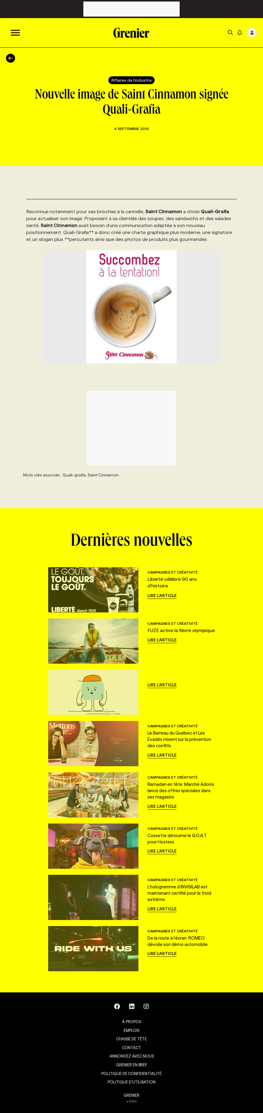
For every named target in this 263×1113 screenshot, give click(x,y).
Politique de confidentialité (131, 1073)
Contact (131, 1047)
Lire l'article (162, 595)
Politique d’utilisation (132, 1082)
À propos (131, 1022)
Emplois (131, 1030)
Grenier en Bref (131, 1065)
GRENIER (131, 1095)
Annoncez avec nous (132, 1056)
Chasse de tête (131, 1039)
